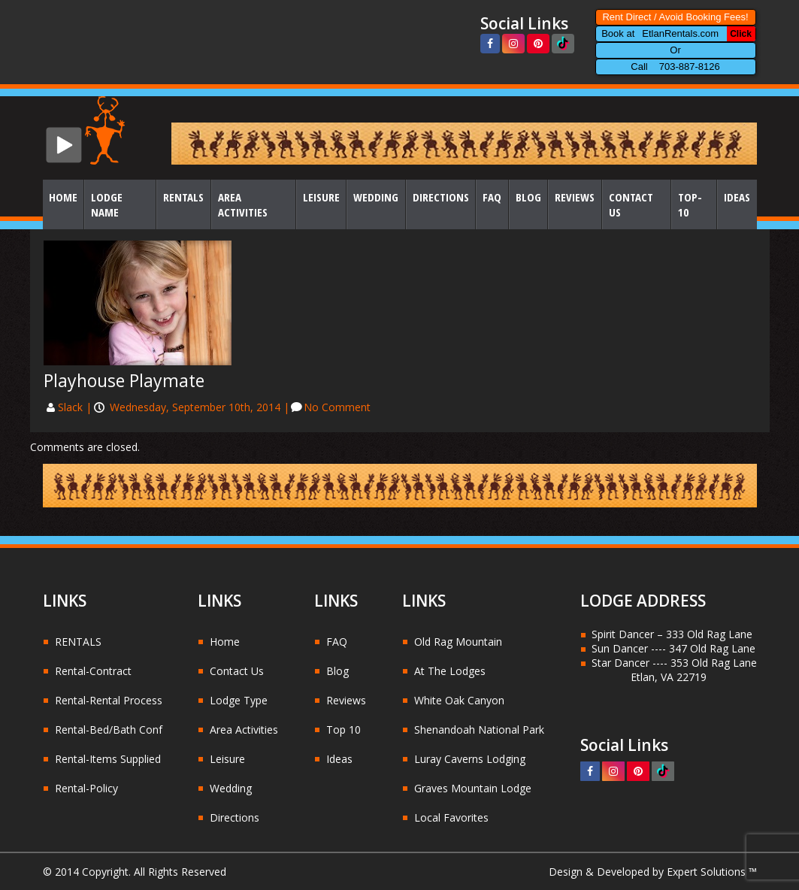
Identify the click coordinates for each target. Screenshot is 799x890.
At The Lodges (450, 671)
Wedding (375, 196)
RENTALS (78, 641)
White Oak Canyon (459, 700)
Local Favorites (451, 817)
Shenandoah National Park (479, 729)
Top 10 (343, 729)
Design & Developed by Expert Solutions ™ (653, 871)
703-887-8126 (689, 66)
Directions (441, 196)
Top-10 (690, 204)
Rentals (183, 196)
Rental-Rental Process (108, 700)
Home (63, 196)
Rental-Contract (93, 671)
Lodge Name (107, 204)
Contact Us (631, 204)
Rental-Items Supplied (108, 759)
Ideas (737, 196)
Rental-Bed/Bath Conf (108, 729)
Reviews (575, 196)
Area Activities (243, 204)
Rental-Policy (86, 788)
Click (741, 34)
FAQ (492, 196)
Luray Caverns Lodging (469, 759)
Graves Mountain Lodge (472, 788)
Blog (528, 196)
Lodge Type (239, 700)
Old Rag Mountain (458, 641)
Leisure (321, 196)
